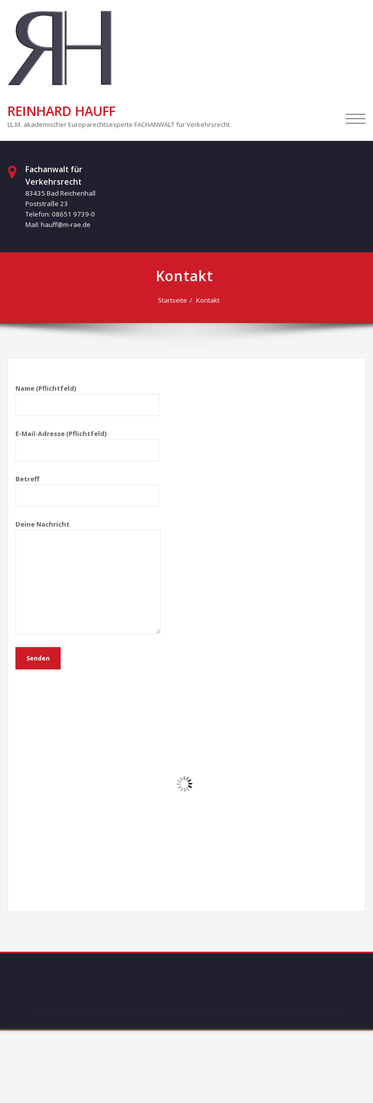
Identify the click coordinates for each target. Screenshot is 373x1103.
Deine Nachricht (88, 577)
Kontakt (209, 300)
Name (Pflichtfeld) (87, 400)
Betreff (87, 490)
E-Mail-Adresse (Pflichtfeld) (87, 445)
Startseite (173, 300)
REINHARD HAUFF (61, 111)
